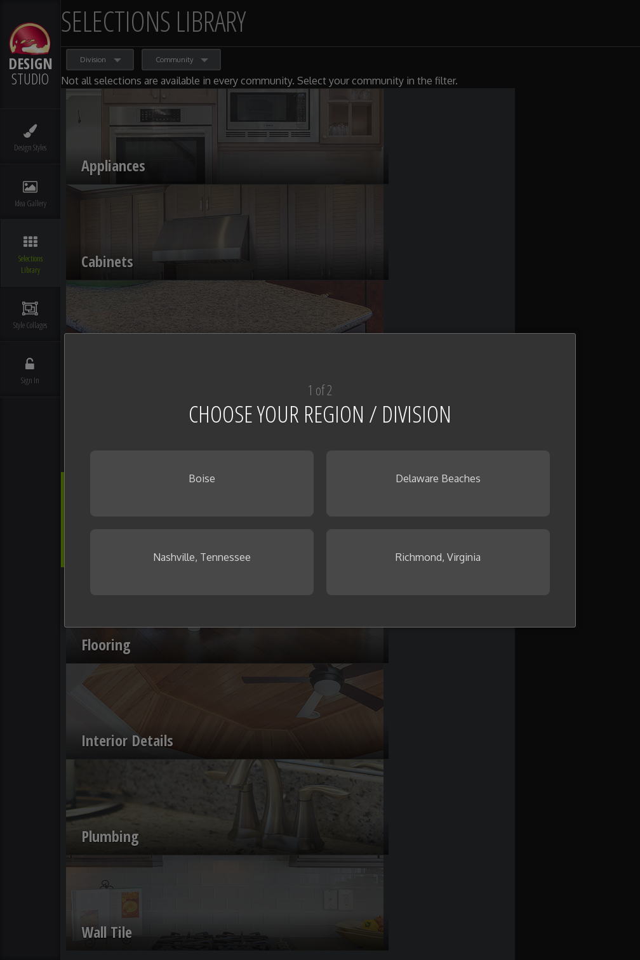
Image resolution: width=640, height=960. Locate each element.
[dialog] (320, 480)
